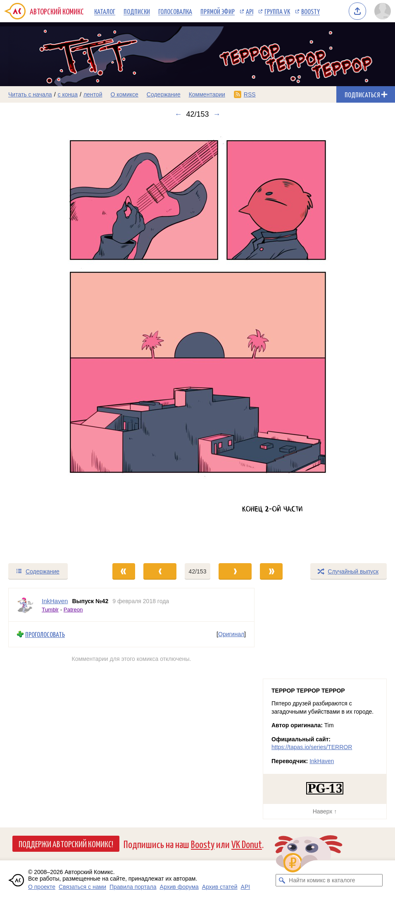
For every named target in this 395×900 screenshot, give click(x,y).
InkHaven (321, 761)
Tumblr (50, 609)
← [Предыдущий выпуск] (178, 114)
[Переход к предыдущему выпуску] (49, 340)
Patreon (73, 609)
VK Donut (246, 843)
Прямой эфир (217, 11)
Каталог (104, 11)
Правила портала (133, 887)
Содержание (164, 94)
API (249, 11)
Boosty (310, 11)
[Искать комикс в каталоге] (282, 880)
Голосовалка (175, 11)
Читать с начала (30, 94)
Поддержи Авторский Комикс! (66, 843)
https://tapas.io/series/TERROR (311, 747)
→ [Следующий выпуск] (217, 114)
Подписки (137, 11)
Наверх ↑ (325, 811)
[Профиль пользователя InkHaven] (25, 605)
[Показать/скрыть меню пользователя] (382, 11)
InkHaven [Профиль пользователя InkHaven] (55, 600)
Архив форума (179, 887)
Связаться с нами (82, 887)
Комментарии (207, 94)
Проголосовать (45, 634)
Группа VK (277, 11)
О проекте (41, 887)
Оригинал (231, 634)
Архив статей (220, 887)
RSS (250, 94)
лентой (92, 94)
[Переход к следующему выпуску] (197, 340)
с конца (68, 94)
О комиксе (124, 94)
